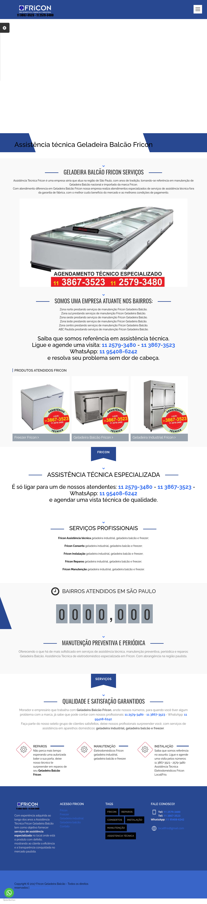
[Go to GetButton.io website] (9, 900)
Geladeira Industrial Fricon (154, 437)
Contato (65, 826)
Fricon (63, 810)
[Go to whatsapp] (9, 893)
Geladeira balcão (70, 822)
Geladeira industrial (72, 818)
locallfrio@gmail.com (171, 828)
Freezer (64, 814)
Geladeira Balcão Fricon (93, 437)
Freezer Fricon (26, 437)
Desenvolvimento (40, 887)
